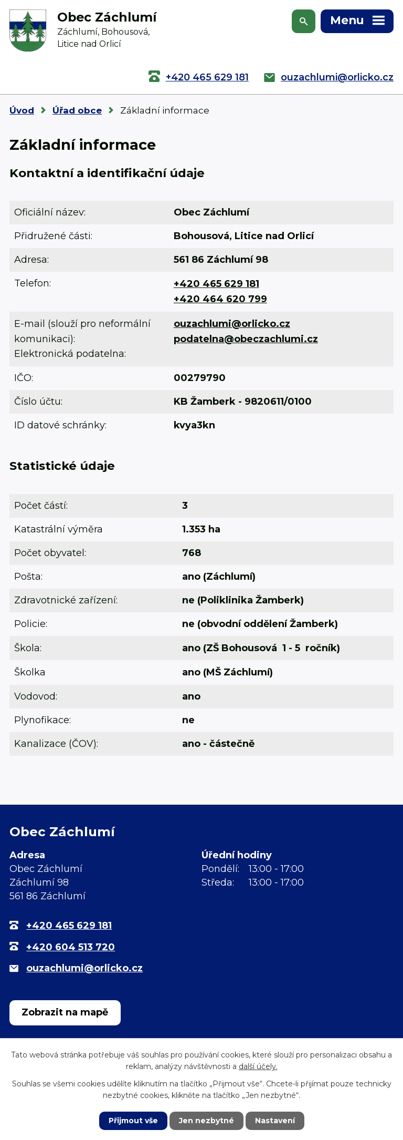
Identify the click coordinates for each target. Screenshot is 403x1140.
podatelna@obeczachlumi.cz (246, 339)
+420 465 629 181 (207, 77)
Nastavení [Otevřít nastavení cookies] (275, 1120)
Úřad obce (77, 110)
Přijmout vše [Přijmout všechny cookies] (133, 1120)
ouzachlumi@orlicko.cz (337, 77)
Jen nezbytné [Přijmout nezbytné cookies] (206, 1120)
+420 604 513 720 (70, 947)
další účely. (258, 1066)
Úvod (21, 110)
